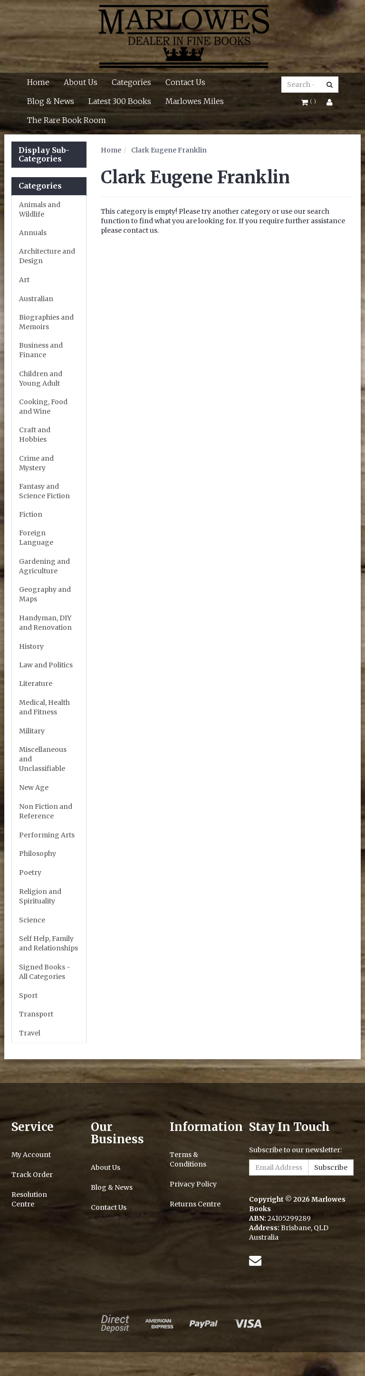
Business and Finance (41, 350)
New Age (33, 787)
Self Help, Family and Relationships (48, 943)
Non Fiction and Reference (45, 811)
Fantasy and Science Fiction (44, 491)
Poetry (30, 872)
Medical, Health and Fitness (44, 707)
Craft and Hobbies (34, 435)
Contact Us (185, 82)
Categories (131, 82)
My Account (31, 1154)
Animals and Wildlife (39, 209)
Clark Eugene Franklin (169, 150)
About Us (80, 82)
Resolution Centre (29, 1199)
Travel (29, 1033)
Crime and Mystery (36, 463)
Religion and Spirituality (40, 896)
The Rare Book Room (66, 120)
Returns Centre (195, 1204)
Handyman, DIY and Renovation (45, 623)
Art (24, 279)
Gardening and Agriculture (44, 566)
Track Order (32, 1174)
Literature (35, 683)
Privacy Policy (193, 1184)
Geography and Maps (45, 594)
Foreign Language (36, 538)
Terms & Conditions (188, 1159)
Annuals (33, 232)
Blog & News (50, 101)
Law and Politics (46, 665)
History (31, 646)
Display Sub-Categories (44, 154)
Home (38, 82)
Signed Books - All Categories (44, 972)
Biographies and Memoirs (46, 322)
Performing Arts (47, 835)
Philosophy (37, 853)
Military (32, 731)
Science (32, 920)
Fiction (30, 514)
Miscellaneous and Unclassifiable (43, 759)
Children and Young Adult (40, 379)
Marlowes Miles (194, 101)
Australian (36, 298)
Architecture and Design (47, 256)
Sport (28, 995)
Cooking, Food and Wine (43, 407)
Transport (36, 1014)
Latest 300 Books (119, 101)
